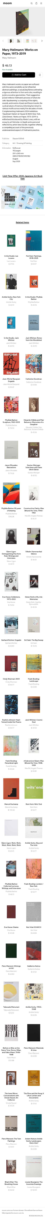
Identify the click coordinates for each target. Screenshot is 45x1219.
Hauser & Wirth (18, 138)
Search (31, 3)
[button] (42, 41)
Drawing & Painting (24, 143)
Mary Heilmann (9, 58)
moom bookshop (7, 3)
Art (14, 143)
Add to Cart (18, 74)
